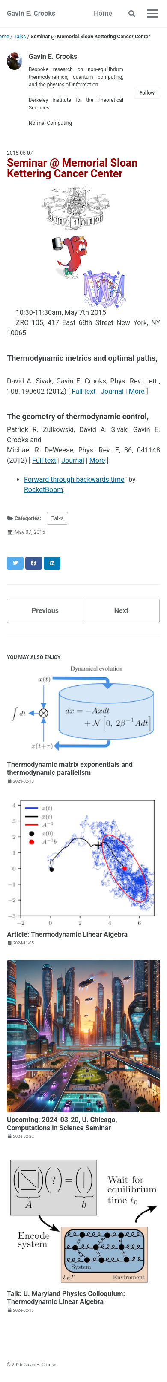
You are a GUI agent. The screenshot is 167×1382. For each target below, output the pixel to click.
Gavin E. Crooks (31, 13)
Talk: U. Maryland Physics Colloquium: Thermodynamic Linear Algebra (66, 1298)
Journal (112, 391)
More (137, 391)
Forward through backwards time (74, 479)
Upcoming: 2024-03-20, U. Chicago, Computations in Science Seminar (62, 1124)
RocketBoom (43, 490)
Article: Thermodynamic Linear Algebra (67, 934)
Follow (147, 93)
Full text (83, 391)
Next (121, 611)
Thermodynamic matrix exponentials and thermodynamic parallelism (70, 768)
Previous (45, 611)
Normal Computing (50, 123)
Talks (57, 518)
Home (103, 13)
